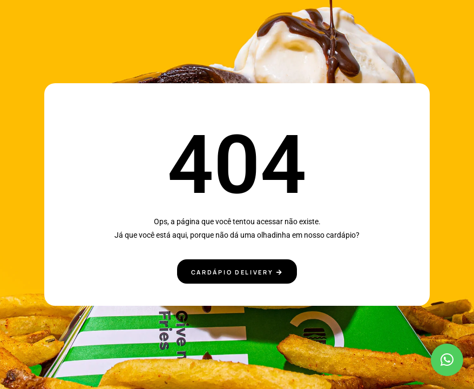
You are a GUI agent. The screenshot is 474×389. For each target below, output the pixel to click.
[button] (447, 360)
